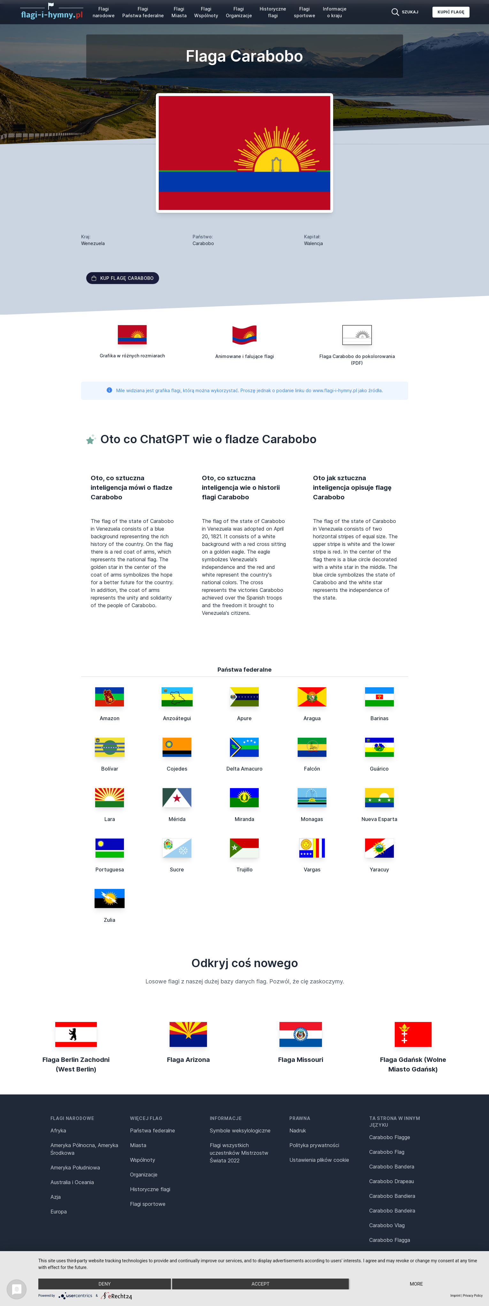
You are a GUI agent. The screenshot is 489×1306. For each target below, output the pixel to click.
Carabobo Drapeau (391, 1181)
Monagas (312, 819)
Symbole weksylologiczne (240, 1130)
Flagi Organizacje (239, 12)
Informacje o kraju (335, 12)
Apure (244, 718)
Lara (109, 819)
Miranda (244, 819)
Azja (55, 1197)
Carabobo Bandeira (392, 1210)
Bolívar (109, 768)
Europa (58, 1211)
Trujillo (244, 869)
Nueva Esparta (379, 819)
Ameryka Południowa (75, 1167)
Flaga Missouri (300, 1059)
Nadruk (297, 1130)
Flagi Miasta (179, 12)
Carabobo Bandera (391, 1166)
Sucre (177, 869)
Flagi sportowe (304, 12)
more (416, 1284)
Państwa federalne (152, 1130)
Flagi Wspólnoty (206, 12)
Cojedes (177, 768)
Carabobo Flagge (389, 1137)
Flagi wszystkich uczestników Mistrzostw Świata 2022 (239, 1153)
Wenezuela (93, 243)
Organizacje (143, 1174)
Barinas (379, 718)
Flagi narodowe (104, 12)
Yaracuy (379, 869)
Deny (105, 1284)
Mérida (177, 819)
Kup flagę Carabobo (122, 278)
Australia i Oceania (72, 1182)
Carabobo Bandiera (392, 1196)
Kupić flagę (451, 12)
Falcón (312, 768)
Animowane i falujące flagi (244, 356)
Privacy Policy (473, 1295)
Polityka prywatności (314, 1145)
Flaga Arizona (188, 1059)
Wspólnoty (142, 1160)
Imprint (455, 1295)
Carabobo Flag (386, 1152)
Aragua (312, 718)
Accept (260, 1284)
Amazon (109, 718)
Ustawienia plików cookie (319, 1160)
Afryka (58, 1130)
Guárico (379, 768)
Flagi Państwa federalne (143, 12)
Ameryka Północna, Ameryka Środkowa (84, 1149)
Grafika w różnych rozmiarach (132, 355)
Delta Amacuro (244, 768)
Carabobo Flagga (389, 1240)
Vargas (312, 869)
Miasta (138, 1145)
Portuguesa (110, 869)
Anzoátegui (177, 718)
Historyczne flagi (273, 12)
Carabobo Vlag (387, 1225)
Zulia (109, 920)
